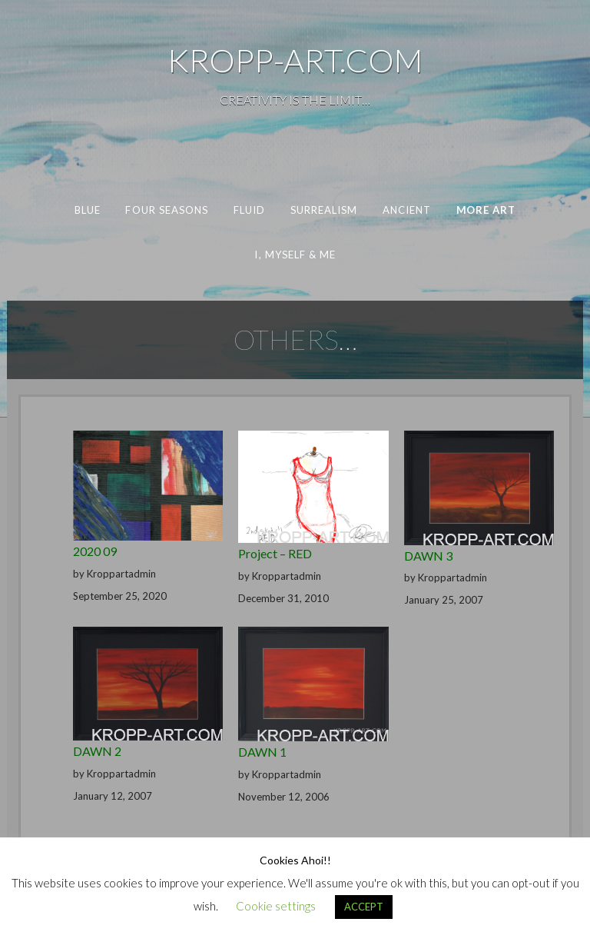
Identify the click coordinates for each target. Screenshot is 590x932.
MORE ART (486, 210)
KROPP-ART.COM (295, 60)
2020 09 (95, 551)
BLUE (88, 210)
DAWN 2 (97, 751)
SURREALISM (324, 210)
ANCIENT (407, 210)
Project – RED (275, 553)
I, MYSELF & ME (295, 254)
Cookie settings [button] (276, 906)
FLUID (249, 210)
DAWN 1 (262, 751)
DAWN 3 (428, 555)
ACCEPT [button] (363, 906)
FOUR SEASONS (166, 210)
